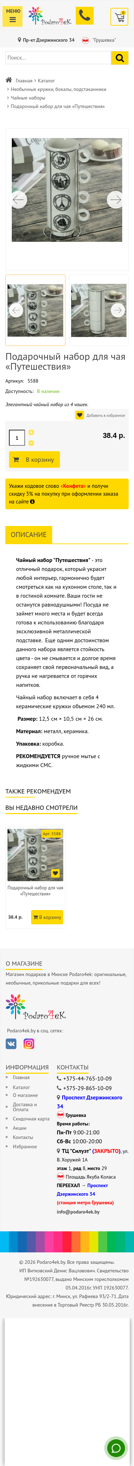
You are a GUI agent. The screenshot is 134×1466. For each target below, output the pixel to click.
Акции (19, 1128)
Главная (24, 80)
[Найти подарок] (120, 58)
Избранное (25, 1146)
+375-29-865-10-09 (87, 1088)
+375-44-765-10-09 (87, 1078)
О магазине (25, 1095)
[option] (35, 878)
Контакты (23, 1137)
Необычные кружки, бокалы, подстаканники (58, 89)
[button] (116, 200)
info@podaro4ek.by (78, 1212)
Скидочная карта (31, 1118)
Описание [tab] (29, 534)
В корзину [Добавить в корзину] (39, 459)
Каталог (46, 80)
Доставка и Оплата (25, 1107)
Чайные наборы (28, 98)
